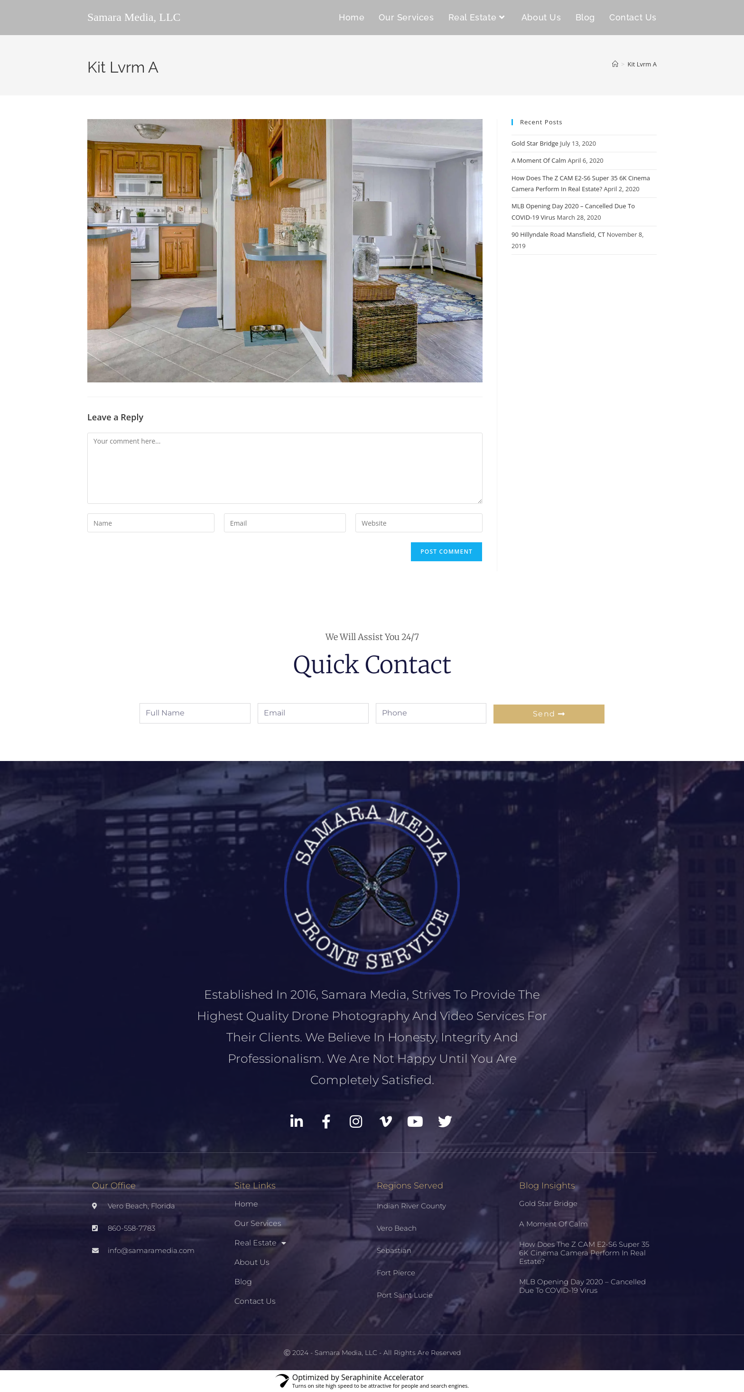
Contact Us (255, 1301)
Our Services (257, 1223)
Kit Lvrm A (642, 64)
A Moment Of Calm (539, 160)
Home (246, 1203)
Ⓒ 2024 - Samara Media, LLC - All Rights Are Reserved (372, 1352)
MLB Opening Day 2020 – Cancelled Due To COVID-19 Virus (582, 1286)
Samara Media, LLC (134, 17)
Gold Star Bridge (535, 143)
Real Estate (260, 1243)
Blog (243, 1281)
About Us (252, 1262)
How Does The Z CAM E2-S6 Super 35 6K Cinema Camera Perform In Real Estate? (584, 1253)
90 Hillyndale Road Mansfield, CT (558, 234)
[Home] (615, 64)
